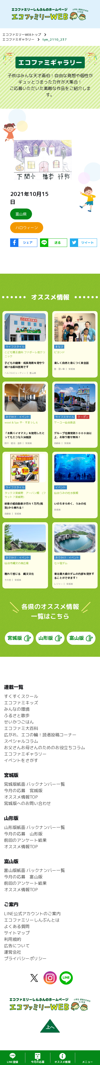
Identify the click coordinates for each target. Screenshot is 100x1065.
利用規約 (12, 939)
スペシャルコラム (21, 741)
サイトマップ (17, 933)
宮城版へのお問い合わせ (27, 804)
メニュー (87, 1062)
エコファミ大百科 (21, 728)
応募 (37, 1062)
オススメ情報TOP (21, 797)
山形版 (45, 638)
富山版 (76, 638)
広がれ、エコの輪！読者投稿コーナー (40, 735)
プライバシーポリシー (25, 959)
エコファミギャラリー (18, 39)
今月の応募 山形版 (23, 834)
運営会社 (12, 952)
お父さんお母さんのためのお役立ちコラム (44, 747)
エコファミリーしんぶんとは (31, 920)
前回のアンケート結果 (25, 840)
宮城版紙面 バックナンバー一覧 (34, 784)
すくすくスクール (21, 696)
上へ (50, 1027)
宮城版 (14, 638)
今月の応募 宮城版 (23, 791)
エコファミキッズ (21, 703)
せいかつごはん (19, 722)
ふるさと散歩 (17, 715)
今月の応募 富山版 (23, 877)
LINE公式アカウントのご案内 (32, 914)
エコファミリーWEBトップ (21, 34)
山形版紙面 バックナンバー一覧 (34, 827)
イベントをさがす (21, 760)
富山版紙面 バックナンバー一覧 (34, 871)
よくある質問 (17, 927)
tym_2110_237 (54, 39)
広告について (17, 946)
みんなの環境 (17, 709)
